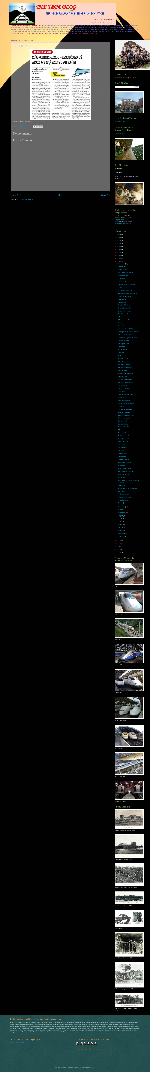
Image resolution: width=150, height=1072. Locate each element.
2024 (118, 240)
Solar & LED (122, 281)
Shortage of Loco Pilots (125, 290)
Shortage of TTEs (123, 344)
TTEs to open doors (124, 474)
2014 (118, 546)
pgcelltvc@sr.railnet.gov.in (123, 223)
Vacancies (121, 352)
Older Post (105, 195)
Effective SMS (122, 421)
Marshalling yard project (125, 272)
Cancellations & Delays (125, 439)
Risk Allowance (122, 278)
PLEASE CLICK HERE (17, 1043)
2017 (118, 261)
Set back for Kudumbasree (126, 403)
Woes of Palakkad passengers (127, 293)
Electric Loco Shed (124, 400)
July (119, 518)
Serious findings (123, 424)
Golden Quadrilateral (124, 503)
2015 (118, 543)
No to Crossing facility (124, 468)
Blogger (92, 1068)
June (120, 521)
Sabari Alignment (123, 275)
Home (61, 195)
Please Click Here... (121, 122)
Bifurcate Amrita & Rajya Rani (127, 284)
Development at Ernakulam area (128, 332)
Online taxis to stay (124, 340)
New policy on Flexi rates (125, 323)
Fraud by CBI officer (124, 305)
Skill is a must (122, 453)
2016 (118, 540)
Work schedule (122, 370)
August (120, 516)
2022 (118, 246)
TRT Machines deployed (125, 367)
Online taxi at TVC (123, 427)
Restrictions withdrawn (125, 314)
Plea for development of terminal (128, 338)
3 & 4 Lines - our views (125, 335)
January (121, 536)
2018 (118, 258)
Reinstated (121, 347)
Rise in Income (122, 269)
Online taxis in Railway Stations (127, 488)
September (122, 513)
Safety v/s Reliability (124, 364)
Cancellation (122, 457)
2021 (118, 249)
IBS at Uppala (122, 385)
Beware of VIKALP (124, 287)
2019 (118, 255)
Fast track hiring (123, 376)
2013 (118, 549)
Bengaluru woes (123, 358)
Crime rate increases (124, 326)
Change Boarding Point (125, 308)
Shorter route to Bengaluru (126, 373)
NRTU (120, 355)
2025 (118, 237)
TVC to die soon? (123, 436)
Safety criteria (122, 266)
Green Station (122, 448)
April (120, 527)
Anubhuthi (121, 406)
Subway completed (124, 418)
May (119, 524)
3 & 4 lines (121, 361)
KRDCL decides (123, 500)
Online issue (122, 397)
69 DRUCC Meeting (124, 388)
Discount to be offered (125, 379)
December (121, 264)
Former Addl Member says (126, 433)
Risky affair (121, 445)
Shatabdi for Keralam (124, 311)
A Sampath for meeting (125, 497)
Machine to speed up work (126, 382)
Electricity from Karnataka (126, 471)
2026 (118, 234)
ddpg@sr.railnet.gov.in (121, 220)
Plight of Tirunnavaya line (126, 394)
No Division (121, 485)
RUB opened (122, 299)
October (121, 510)
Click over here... (120, 133)
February (121, 533)
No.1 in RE (121, 477)
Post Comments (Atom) (26, 199)
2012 (118, 552)
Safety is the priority (124, 412)
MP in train (121, 317)
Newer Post (16, 195)
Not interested (122, 349)
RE (119, 430)
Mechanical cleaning (124, 462)
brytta (79, 1068)
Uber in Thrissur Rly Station (126, 415)
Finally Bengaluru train (125, 296)
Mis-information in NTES (125, 329)
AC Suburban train (123, 320)
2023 (118, 243)
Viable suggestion (123, 460)
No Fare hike (122, 302)
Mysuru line (121, 465)
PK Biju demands (123, 494)
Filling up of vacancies (125, 409)
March (120, 530)
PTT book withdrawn (124, 442)
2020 (118, 252)
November (121, 507)
